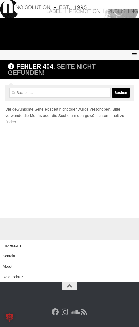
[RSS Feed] (83, 312)
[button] (9, 317)
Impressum (12, 245)
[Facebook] (55, 312)
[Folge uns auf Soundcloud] (74, 312)
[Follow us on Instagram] (64, 312)
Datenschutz (13, 277)
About (7, 266)
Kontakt (9, 256)
